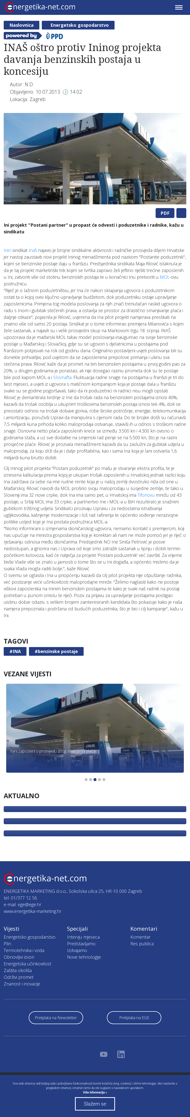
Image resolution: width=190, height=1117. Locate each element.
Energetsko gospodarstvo (79, 25)
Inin (7, 250)
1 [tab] (86, 779)
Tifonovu (146, 495)
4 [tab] (99, 779)
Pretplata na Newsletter (56, 1017)
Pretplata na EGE (134, 1017)
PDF (165, 213)
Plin (7, 944)
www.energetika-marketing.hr (32, 911)
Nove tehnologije (84, 957)
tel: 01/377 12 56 (20, 898)
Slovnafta (62, 377)
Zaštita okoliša (18, 970)
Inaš (33, 250)
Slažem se (95, 1104)
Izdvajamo (77, 950)
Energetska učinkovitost (27, 964)
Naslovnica (21, 25)
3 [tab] (95, 779)
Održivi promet (18, 977)
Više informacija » (95, 1092)
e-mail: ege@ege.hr (22, 904)
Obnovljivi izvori (19, 957)
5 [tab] (103, 779)
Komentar (140, 937)
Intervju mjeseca (83, 937)
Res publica (142, 944)
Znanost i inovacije (22, 984)
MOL (164, 277)
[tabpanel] (95, 158)
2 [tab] (90, 779)
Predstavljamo (81, 944)
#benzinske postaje (56, 651)
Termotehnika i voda (24, 950)
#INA (15, 651)
